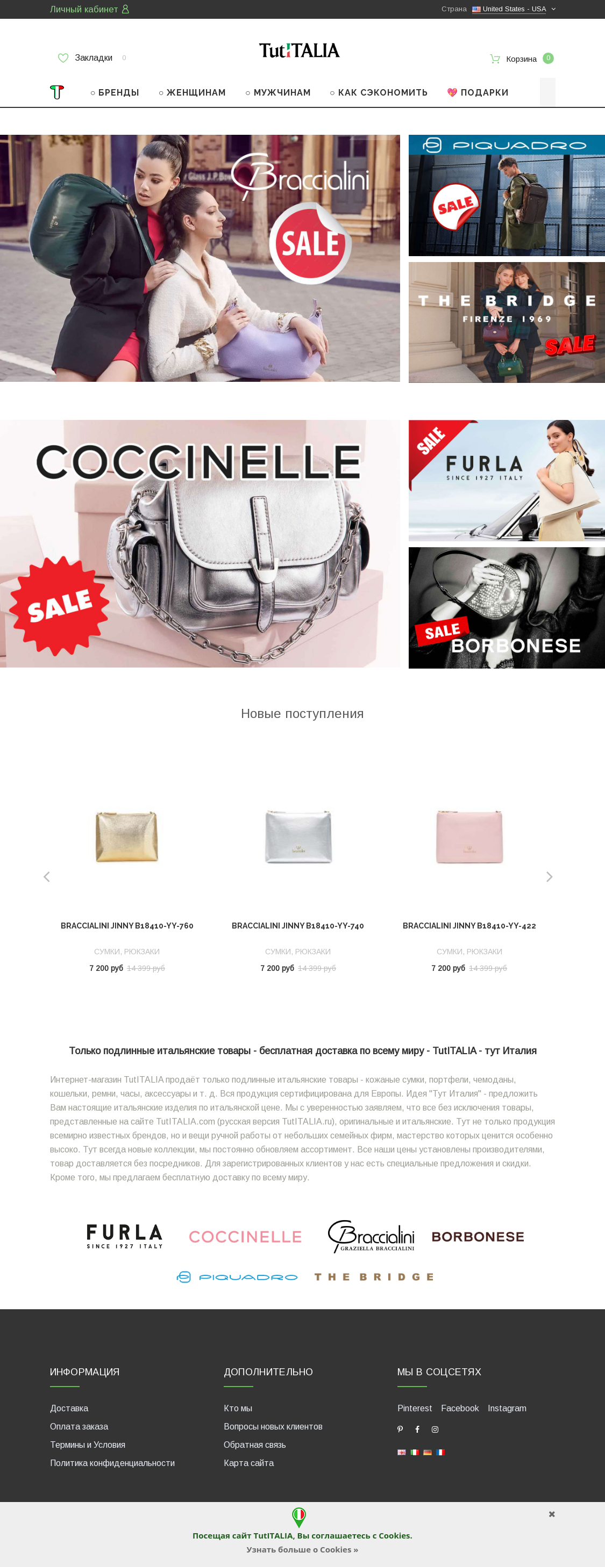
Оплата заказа (79, 1424)
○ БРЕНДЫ (115, 90)
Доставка (69, 1406)
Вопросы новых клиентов (273, 1424)
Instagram (507, 1406)
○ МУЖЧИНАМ (278, 90)
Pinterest (414, 1406)
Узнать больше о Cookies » (302, 1549)
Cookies (394, 1535)
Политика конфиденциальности (112, 1461)
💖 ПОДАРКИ (478, 90)
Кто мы (238, 1406)
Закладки (92, 57)
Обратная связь (255, 1442)
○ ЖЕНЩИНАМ (192, 90)
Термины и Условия (87, 1442)
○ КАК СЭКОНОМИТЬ (379, 90)
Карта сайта (249, 1461)
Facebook (460, 1406)
